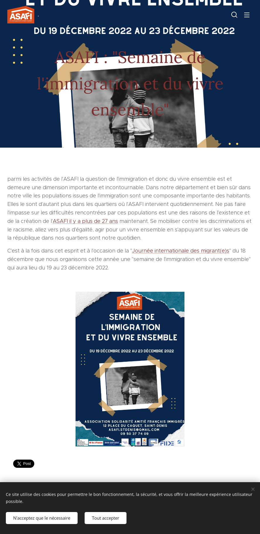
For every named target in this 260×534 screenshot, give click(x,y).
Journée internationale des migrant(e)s (180, 251)
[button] (234, 14)
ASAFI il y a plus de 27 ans (85, 221)
